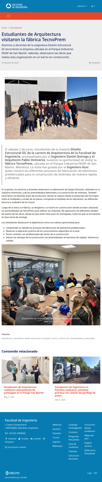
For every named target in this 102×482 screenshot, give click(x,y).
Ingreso (56, 441)
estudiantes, (18, 338)
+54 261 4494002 (17, 433)
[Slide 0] (46, 321)
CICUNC (23, 477)
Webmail (57, 424)
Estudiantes (16, 27)
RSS (95, 473)
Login (89, 473)
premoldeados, (77, 338)
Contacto (73, 432)
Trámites (73, 451)
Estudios (57, 433)
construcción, (64, 338)
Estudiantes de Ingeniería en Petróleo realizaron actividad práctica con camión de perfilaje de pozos (75, 391)
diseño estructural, (33, 338)
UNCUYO (81, 6)
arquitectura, (7, 338)
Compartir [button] (94, 62)
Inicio (4, 27)
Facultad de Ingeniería (21, 420)
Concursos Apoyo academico (89, 428)
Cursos (56, 437)
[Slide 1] (51, 321)
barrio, (55, 338)
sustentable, (89, 338)
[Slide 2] (56, 321)
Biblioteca (57, 446)
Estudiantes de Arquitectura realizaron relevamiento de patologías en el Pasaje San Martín (24, 389)
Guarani (57, 429)
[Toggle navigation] (8, 16)
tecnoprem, (47, 338)
